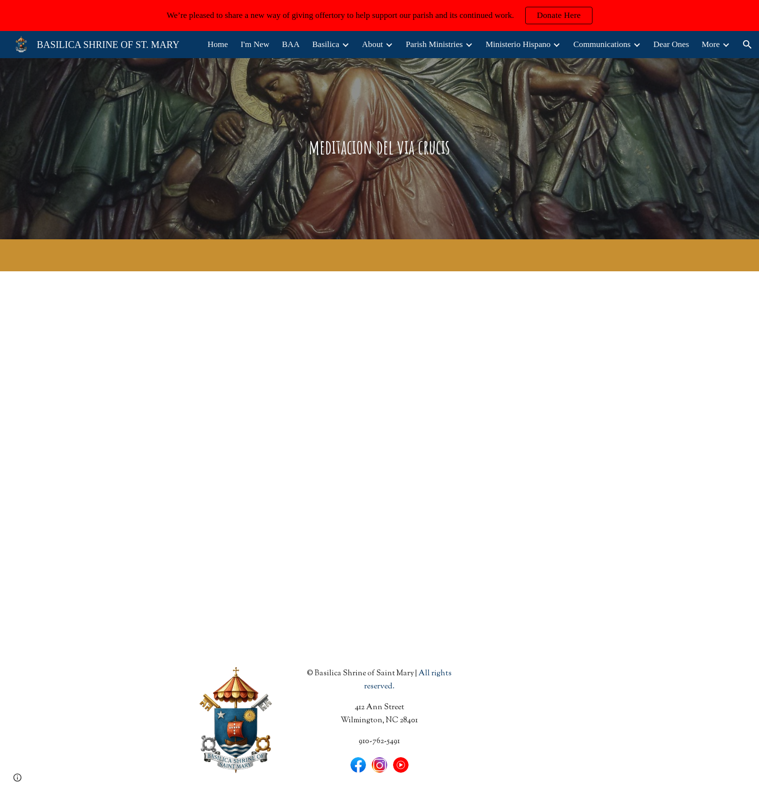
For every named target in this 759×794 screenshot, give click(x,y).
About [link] (372, 44)
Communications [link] (601, 44)
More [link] (710, 44)
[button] (747, 44)
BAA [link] (291, 44)
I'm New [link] (255, 44)
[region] (379, 15)
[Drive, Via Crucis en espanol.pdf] (236, 460)
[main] (379, 148)
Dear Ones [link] (671, 44)
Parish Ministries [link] (434, 44)
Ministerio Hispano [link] (518, 44)
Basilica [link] (325, 44)
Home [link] (218, 44)
